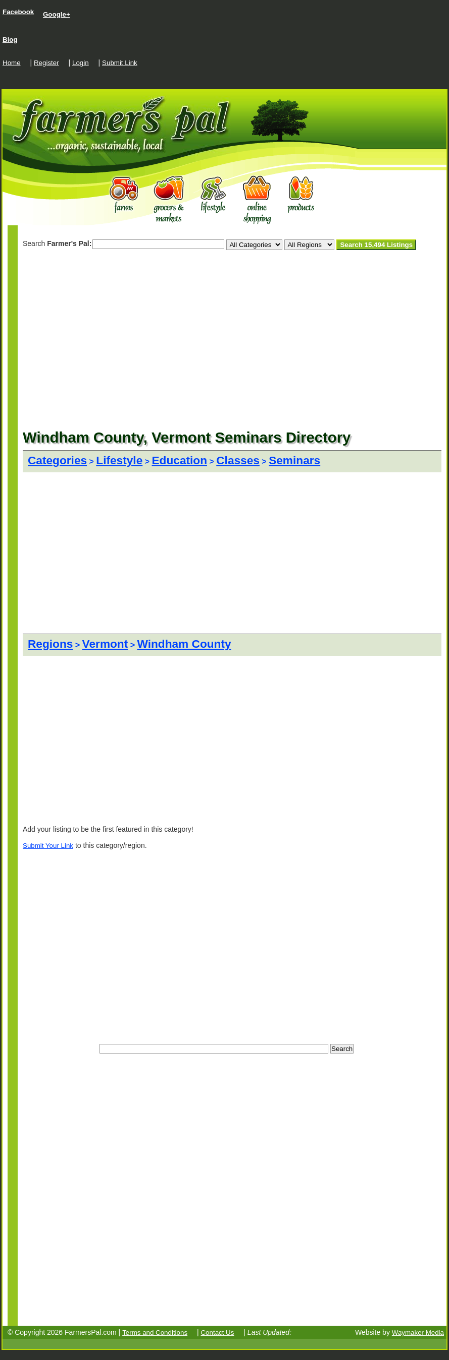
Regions (50, 643)
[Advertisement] (141, 262)
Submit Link (119, 63)
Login (80, 63)
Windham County (184, 643)
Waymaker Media (418, 1332)
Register (46, 63)
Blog (10, 39)
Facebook (18, 12)
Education (180, 460)
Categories (57, 460)
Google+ (56, 14)
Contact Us (217, 1332)
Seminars (294, 460)
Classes (238, 460)
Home (12, 63)
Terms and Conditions (154, 1332)
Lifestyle (119, 460)
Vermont (105, 643)
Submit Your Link (48, 845)
